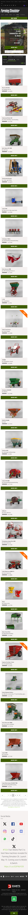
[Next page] (2, 795)
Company (24, 1)
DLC (14, 14)
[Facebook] (5, 5)
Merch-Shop (3, 1)
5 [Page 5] (17, 795)
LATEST (10, 56)
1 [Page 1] (8, 795)
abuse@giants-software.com (14, 807)
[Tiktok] (15, 5)
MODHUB (5, 57)
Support (20, 1)
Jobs (2, 3)
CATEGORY (11, 59)
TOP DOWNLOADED (18, 56)
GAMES (6, 14)
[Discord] (13, 5)
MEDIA (10, 14)
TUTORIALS (22, 14)
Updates (16, 1)
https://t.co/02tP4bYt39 (14, 866)
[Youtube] (7, 5)
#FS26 (5, 850)
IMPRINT (23, 890)
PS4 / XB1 (5, 62)
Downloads (8, 1)
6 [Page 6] (19, 795)
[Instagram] (9, 5)
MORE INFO (14, 47)
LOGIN (22, 63)
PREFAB (5, 59)
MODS (17, 14)
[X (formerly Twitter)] (3, 5)
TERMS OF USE (16, 890)
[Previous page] (25, 795)
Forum (12, 1)
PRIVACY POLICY (5, 890)
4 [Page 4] (15, 795)
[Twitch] (11, 5)
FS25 (18, 59)
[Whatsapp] (1, 5)
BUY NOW (14, 18)
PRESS (14, 892)
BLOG (2, 14)
